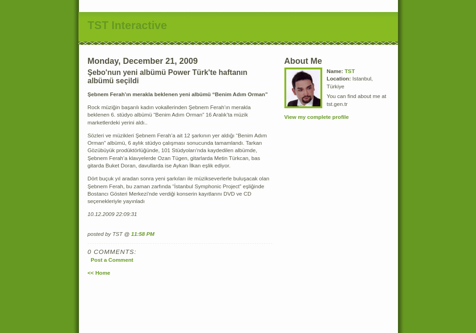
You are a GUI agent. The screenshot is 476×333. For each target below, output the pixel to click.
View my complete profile (316, 117)
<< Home (99, 273)
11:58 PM (143, 234)
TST (349, 71)
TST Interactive (127, 25)
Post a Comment (112, 260)
